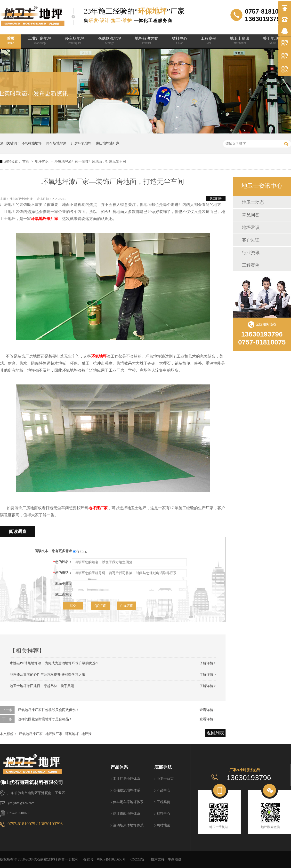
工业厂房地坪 (39, 40)
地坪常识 (42, 161)
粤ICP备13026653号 (111, 859)
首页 (11, 40)
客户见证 (250, 240)
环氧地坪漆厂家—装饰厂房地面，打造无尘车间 (90, 161)
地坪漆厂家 (98, 508)
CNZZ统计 (138, 859)
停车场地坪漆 (56, 143)
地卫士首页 (165, 779)
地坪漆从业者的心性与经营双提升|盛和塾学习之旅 (47, 674)
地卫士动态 (253, 202)
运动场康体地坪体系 (128, 825)
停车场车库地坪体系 (128, 802)
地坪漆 (86, 734)
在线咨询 (126, 606)
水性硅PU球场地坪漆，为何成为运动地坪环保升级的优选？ (54, 663)
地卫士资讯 (239, 40)
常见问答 (250, 214)
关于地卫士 (272, 40)
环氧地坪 (99, 356)
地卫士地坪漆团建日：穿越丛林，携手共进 (42, 686)
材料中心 (179, 40)
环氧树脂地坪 (31, 143)
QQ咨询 (100, 606)
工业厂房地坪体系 (126, 779)
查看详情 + (208, 710)
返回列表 (216, 198)
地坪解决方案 (146, 40)
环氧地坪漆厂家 (44, 219)
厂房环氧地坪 (81, 143)
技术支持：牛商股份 (166, 859)
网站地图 (163, 825)
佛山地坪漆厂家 (108, 143)
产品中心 (163, 790)
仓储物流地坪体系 (126, 790)
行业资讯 (250, 252)
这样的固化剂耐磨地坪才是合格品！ (45, 719)
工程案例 (208, 40)
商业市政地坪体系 (126, 813)
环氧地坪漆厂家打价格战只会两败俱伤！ (48, 710)
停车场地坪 (74, 40)
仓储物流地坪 (109, 40)
